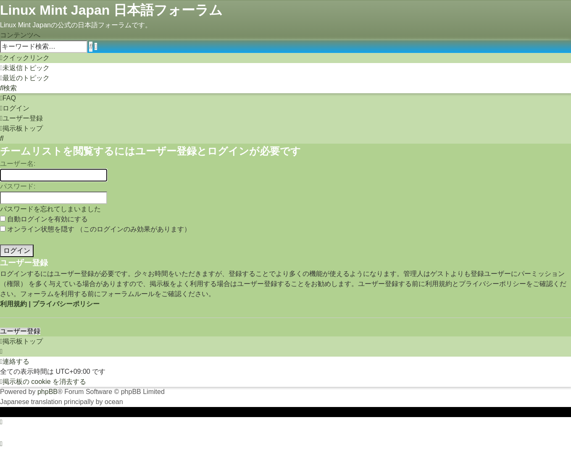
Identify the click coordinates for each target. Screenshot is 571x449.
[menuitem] (25, 67)
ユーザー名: (17, 163)
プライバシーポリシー (66, 303)
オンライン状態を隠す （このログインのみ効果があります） (95, 229)
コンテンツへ (20, 35)
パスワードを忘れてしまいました (50, 209)
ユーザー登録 (20, 331)
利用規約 (13, 303)
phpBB (47, 391)
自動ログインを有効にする (44, 219)
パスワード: (17, 186)
